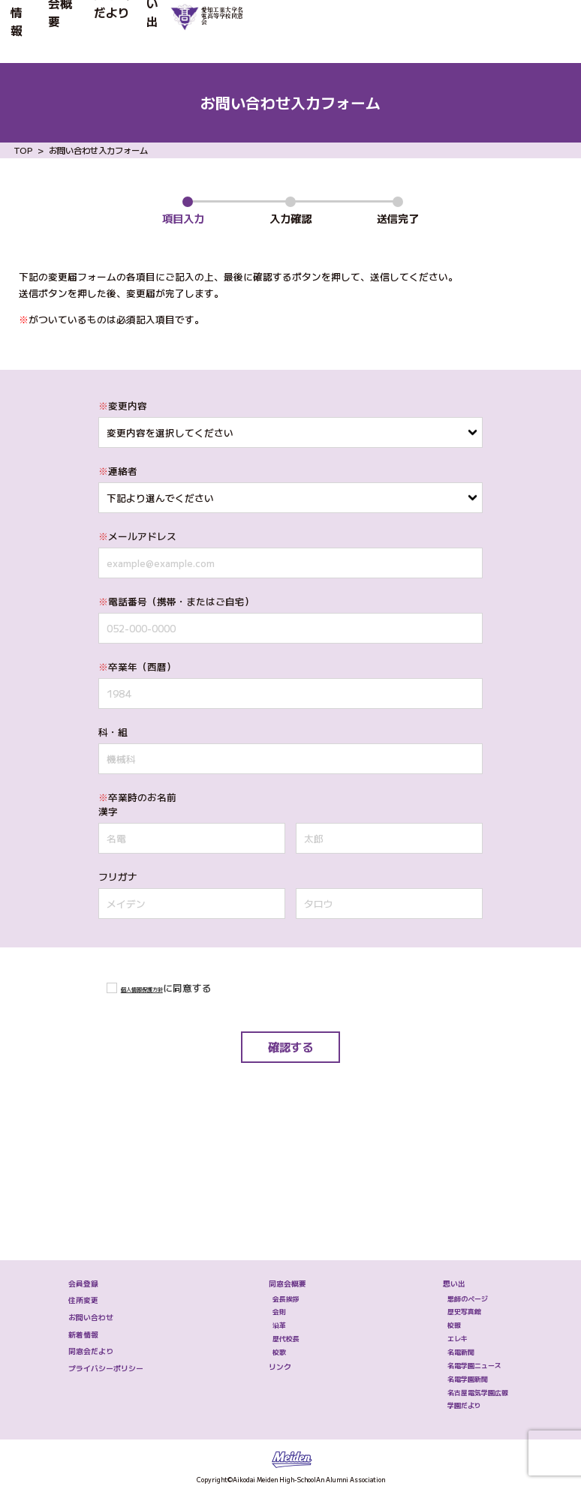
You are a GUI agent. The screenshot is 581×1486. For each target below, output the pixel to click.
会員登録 (84, 1170)
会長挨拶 (274, 1198)
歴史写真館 (442, 1221)
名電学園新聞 (447, 1336)
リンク (264, 1316)
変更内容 (122, 405)
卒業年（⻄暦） (137, 666)
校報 (425, 1244)
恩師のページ (447, 1198)
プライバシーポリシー (122, 1318)
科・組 (113, 732)
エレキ (430, 1267)
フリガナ (117, 876)
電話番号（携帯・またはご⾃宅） (176, 601)
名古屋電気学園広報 (464, 1360)
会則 (263, 1221)
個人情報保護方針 (160, 987)
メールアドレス (137, 536)
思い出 (259, 31)
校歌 (263, 1291)
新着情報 (38, 31)
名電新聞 (436, 1291)
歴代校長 (274, 1267)
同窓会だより (189, 31)
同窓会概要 (107, 31)
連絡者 (117, 471)
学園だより (442, 1383)
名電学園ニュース (459, 1313)
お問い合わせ (97, 1229)
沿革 (263, 1244)
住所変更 (84, 1200)
